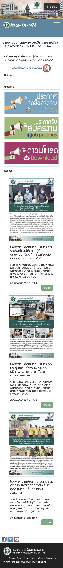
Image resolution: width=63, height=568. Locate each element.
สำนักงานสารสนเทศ (29, 562)
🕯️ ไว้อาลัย (51, 6)
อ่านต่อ (47, 287)
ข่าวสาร (15, 562)
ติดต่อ (43, 562)
